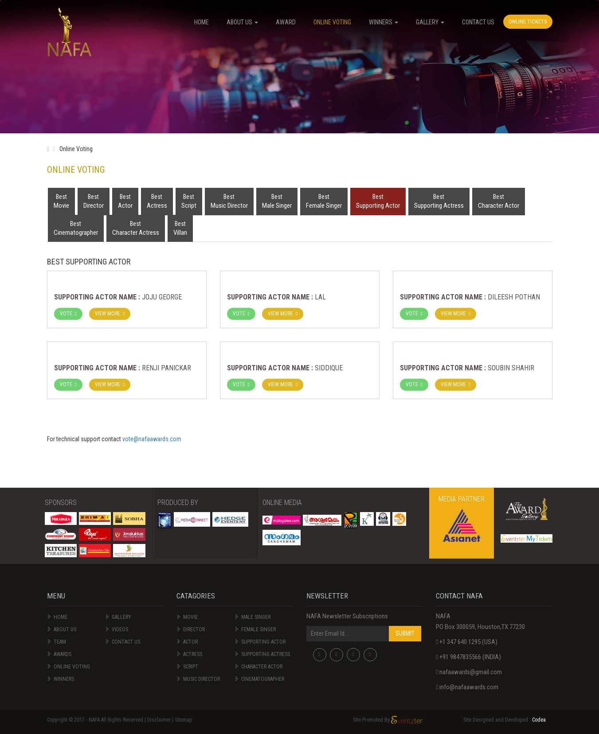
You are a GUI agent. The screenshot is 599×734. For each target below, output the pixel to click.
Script (188, 201)
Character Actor (498, 201)
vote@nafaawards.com (151, 439)
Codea (539, 720)
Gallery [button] (430, 22)
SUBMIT (405, 633)
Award (286, 22)
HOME (201, 22)
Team (60, 642)
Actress (157, 201)
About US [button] (242, 22)
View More (110, 314)
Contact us (126, 642)
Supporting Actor (378, 201)
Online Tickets (528, 21)
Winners (64, 679)
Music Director (229, 201)
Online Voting (332, 22)
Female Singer (324, 201)
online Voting (72, 667)
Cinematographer (76, 228)
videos (120, 629)
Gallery (121, 617)
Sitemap (183, 720)
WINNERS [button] (383, 22)
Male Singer (277, 201)
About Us (65, 629)
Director (93, 201)
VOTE (68, 314)
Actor (125, 201)
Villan (180, 228)
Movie (61, 201)
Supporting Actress (439, 201)
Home (60, 617)
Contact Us (478, 22)
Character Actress (135, 228)
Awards (62, 654)
